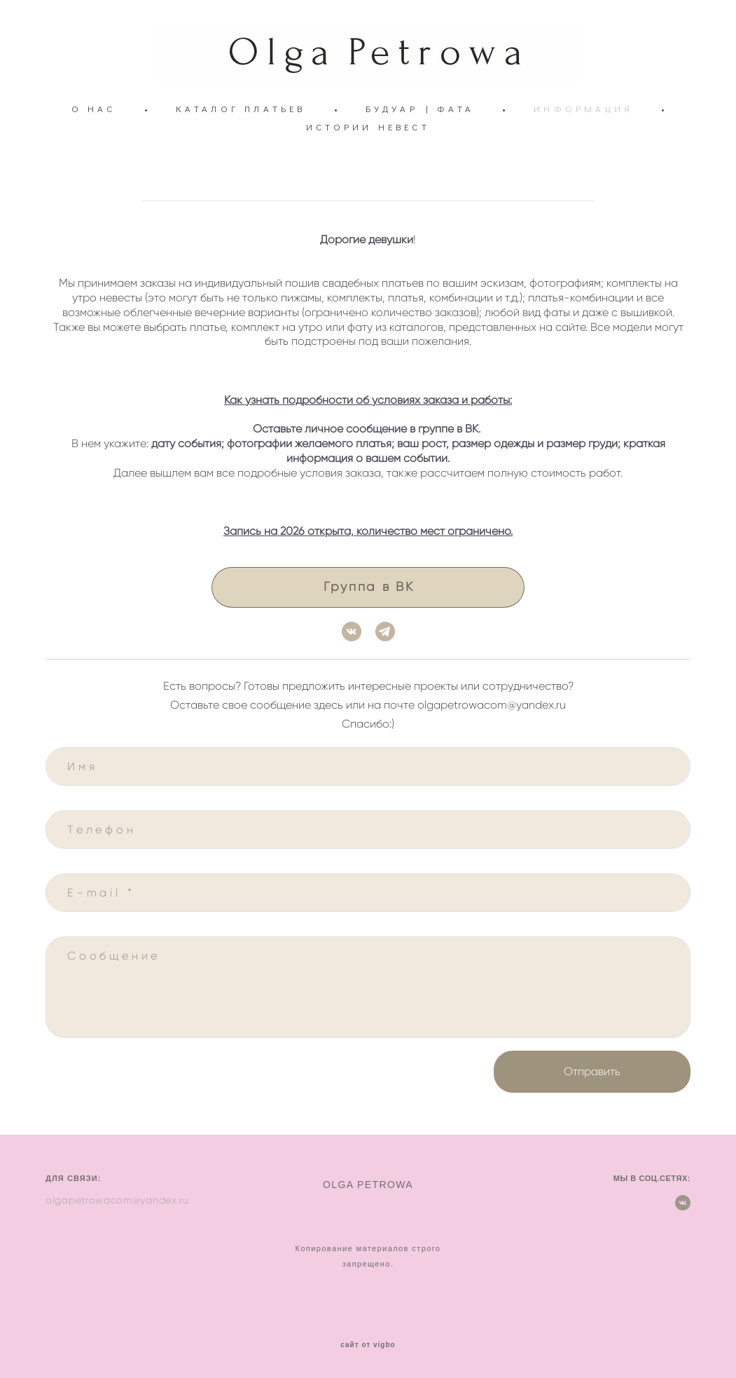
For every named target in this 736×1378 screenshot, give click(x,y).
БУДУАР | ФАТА (420, 108)
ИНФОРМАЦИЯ (583, 108)
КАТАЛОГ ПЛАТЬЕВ (241, 108)
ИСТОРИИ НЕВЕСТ (368, 126)
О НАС (93, 108)
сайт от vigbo (367, 1345)
